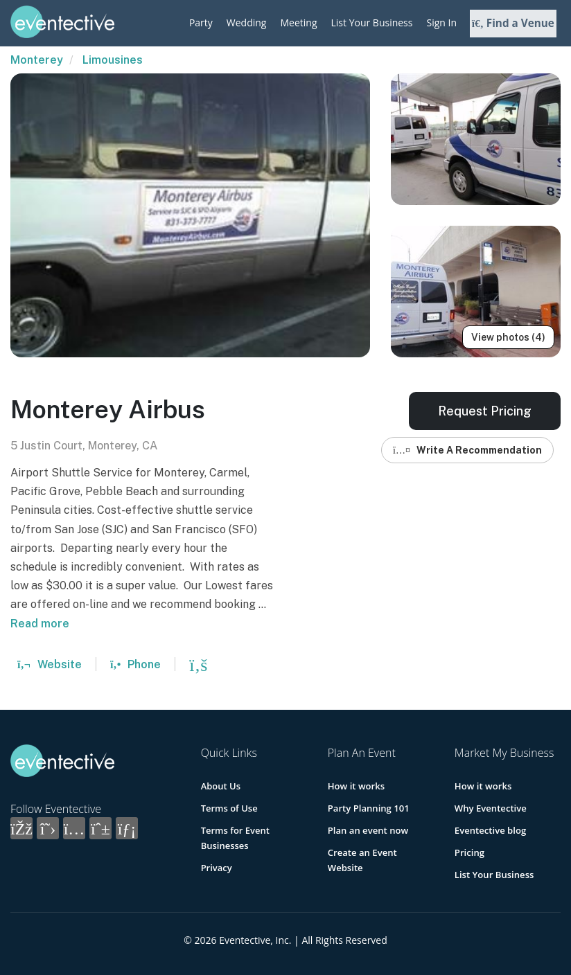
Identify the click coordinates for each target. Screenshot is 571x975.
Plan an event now (367, 830)
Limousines (112, 59)
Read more (39, 623)
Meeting (298, 22)
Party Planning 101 (368, 808)
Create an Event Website (381, 852)
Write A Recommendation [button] (467, 450)
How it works (356, 786)
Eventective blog (490, 830)
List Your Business (372, 22)
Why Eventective (490, 808)
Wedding (247, 22)
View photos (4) (508, 337)
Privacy (216, 867)
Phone (135, 664)
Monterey (36, 59)
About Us (220, 786)
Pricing (469, 852)
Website (49, 664)
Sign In (441, 22)
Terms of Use (229, 808)
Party (201, 22)
